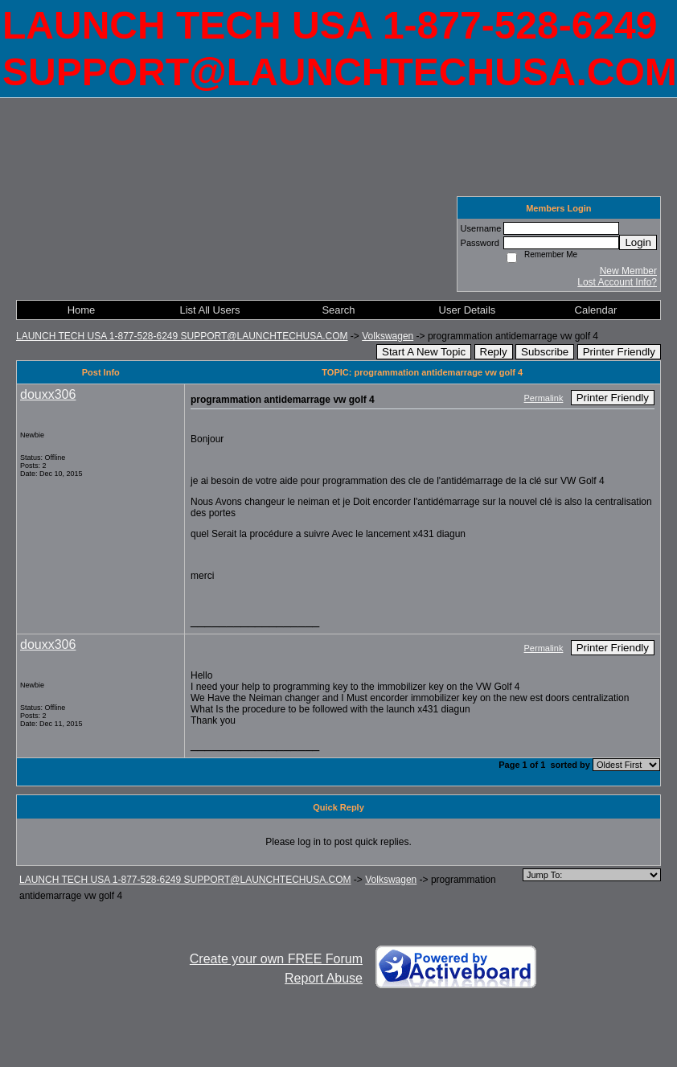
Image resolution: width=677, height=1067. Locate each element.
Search (338, 310)
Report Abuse (324, 978)
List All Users (209, 310)
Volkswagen (387, 336)
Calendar (596, 310)
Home (82, 310)
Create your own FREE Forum (276, 959)
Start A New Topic (424, 352)
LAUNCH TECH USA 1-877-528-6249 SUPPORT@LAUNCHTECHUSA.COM (182, 336)
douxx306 (48, 394)
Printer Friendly (619, 352)
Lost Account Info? (617, 282)
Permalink (544, 398)
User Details (467, 310)
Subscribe (544, 352)
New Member (628, 271)
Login (638, 242)
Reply (493, 352)
